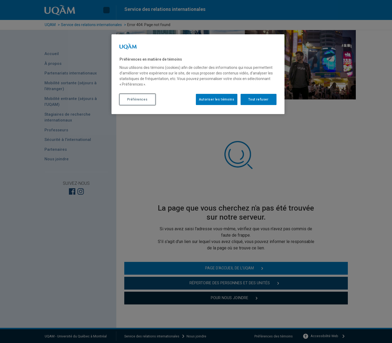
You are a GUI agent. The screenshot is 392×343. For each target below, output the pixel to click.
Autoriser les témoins (216, 99)
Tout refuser (258, 99)
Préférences (137, 99)
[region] (198, 74)
